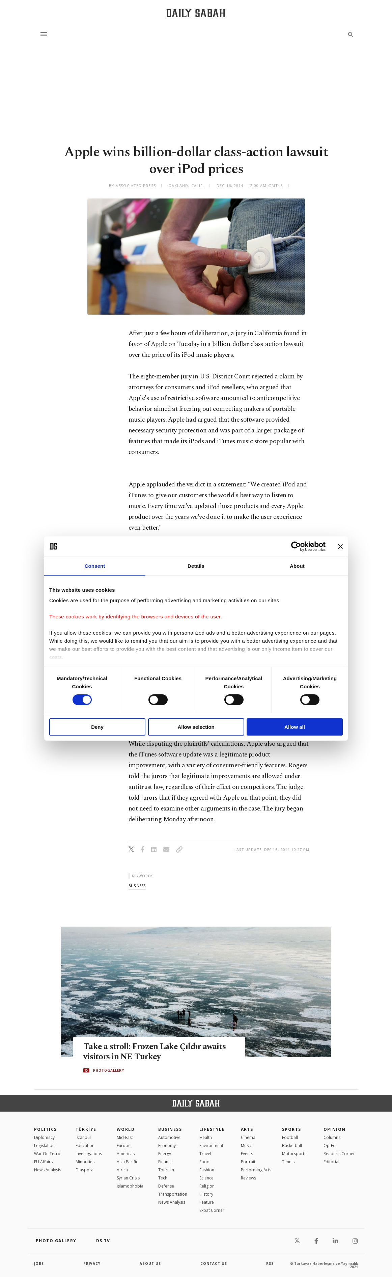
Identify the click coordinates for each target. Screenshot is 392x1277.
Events (247, 1153)
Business (170, 1129)
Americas (126, 1153)
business (137, 885)
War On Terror (48, 1153)
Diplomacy (44, 1137)
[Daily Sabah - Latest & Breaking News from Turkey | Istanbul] (195, 13)
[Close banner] (340, 546)
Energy (164, 1153)
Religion (207, 1186)
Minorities (85, 1162)
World (126, 1129)
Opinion (335, 1129)
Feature (206, 1202)
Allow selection (195, 727)
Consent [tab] (95, 565)
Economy (167, 1145)
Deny (97, 727)
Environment (211, 1145)
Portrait (248, 1162)
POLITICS (45, 1129)
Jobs (39, 1263)
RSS (270, 1263)
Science (206, 1178)
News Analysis (47, 1170)
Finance (165, 1162)
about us (150, 1263)
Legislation (44, 1145)
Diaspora (84, 1170)
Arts (247, 1129)
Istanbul (83, 1137)
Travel (205, 1153)
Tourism (166, 1170)
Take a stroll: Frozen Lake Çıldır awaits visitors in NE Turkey (154, 1051)
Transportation (172, 1194)
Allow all (294, 727)
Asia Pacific (127, 1162)
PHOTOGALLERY (108, 1070)
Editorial (331, 1162)
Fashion (206, 1170)
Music (246, 1145)
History (206, 1194)
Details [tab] (196, 565)
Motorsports (294, 1153)
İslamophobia (130, 1186)
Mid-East (125, 1137)
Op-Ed (330, 1145)
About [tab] (297, 565)
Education (85, 1145)
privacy (92, 1263)
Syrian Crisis (128, 1178)
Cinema (248, 1137)
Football (290, 1137)
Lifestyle (212, 1129)
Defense (166, 1186)
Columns (332, 1137)
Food (204, 1162)
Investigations (89, 1153)
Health (205, 1137)
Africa (122, 1170)
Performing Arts (256, 1170)
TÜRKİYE (86, 1129)
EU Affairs (43, 1162)
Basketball (292, 1145)
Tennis (288, 1162)
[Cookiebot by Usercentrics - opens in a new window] (296, 546)
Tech (162, 1178)
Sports (291, 1129)
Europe (124, 1145)
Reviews (248, 1178)
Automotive (169, 1137)
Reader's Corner (339, 1153)
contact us (213, 1263)
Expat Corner (211, 1210)
